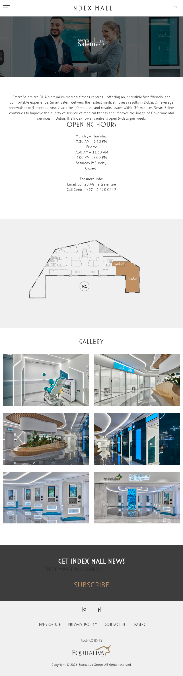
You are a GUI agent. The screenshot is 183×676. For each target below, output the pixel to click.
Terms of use (49, 625)
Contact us (115, 625)
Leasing (139, 625)
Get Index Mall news (91, 561)
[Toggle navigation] (6, 8)
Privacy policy (82, 625)
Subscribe (91, 585)
